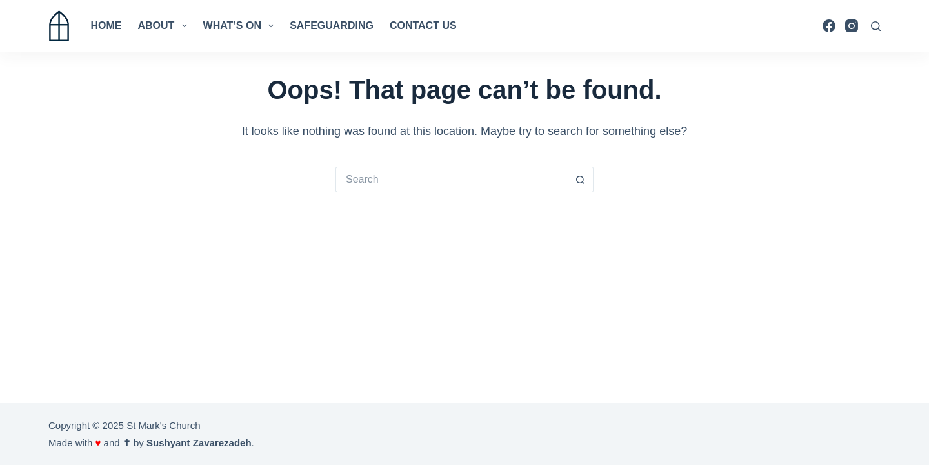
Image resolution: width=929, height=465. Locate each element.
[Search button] (581, 179)
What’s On (241, 26)
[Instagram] (851, 25)
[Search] (876, 26)
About (165, 26)
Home (106, 25)
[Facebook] (829, 25)
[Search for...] (451, 179)
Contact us (423, 25)
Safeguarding (332, 25)
